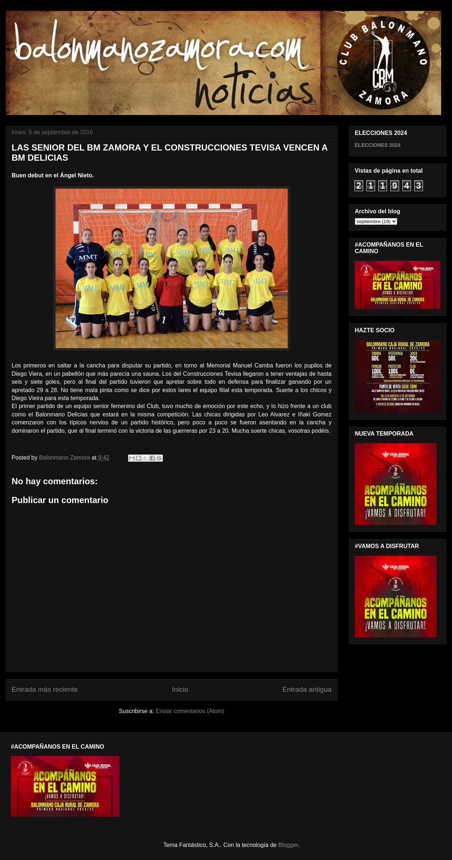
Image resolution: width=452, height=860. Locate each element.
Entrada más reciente (45, 689)
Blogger (288, 845)
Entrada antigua (307, 689)
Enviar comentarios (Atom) (190, 711)
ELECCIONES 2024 (377, 145)
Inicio (180, 689)
